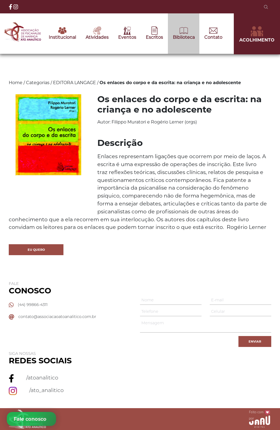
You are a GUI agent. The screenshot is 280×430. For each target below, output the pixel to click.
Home (15, 82)
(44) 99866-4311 (33, 304)
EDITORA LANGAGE (74, 82)
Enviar (255, 341)
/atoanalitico (42, 377)
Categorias (37, 82)
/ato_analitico (46, 390)
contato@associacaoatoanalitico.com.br (57, 316)
